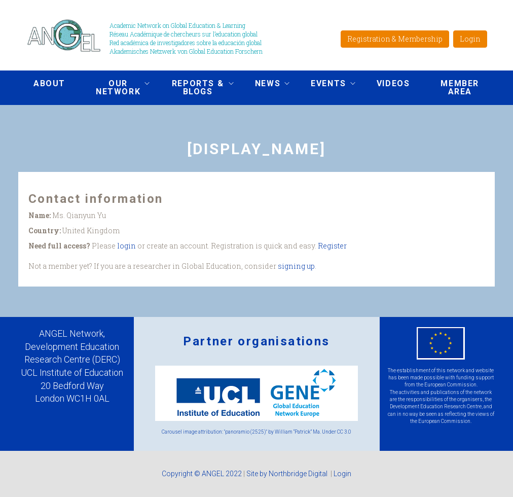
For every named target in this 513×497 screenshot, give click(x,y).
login (126, 246)
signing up (296, 266)
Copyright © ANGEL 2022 (202, 474)
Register (332, 246)
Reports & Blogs (195, 87)
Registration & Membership (395, 39)
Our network (115, 87)
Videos (393, 83)
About (49, 83)
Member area (460, 87)
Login (470, 39)
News (264, 85)
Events (325, 85)
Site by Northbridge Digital (287, 474)
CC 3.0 (344, 432)
